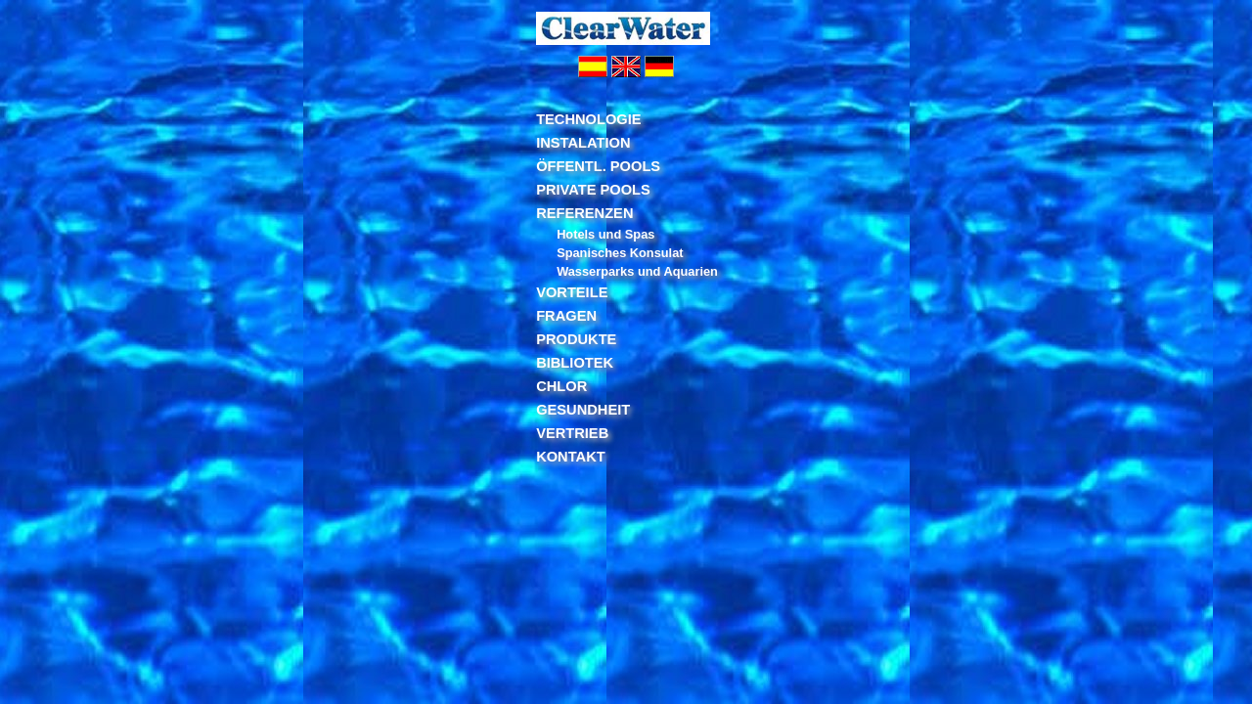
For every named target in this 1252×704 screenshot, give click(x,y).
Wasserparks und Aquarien (637, 271)
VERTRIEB (572, 433)
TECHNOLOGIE (588, 119)
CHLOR (561, 386)
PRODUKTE (576, 339)
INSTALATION (583, 143)
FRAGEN (566, 316)
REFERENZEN (584, 213)
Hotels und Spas (605, 234)
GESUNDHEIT (583, 410)
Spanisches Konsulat (620, 252)
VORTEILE (571, 292)
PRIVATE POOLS (593, 190)
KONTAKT (570, 456)
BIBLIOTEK (574, 363)
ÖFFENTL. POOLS (598, 166)
